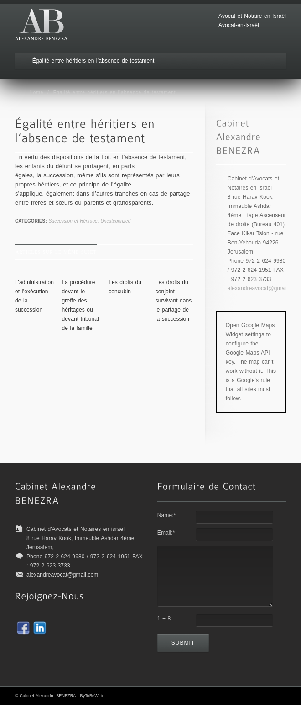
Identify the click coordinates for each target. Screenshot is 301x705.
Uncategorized (116, 220)
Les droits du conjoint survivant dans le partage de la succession (174, 300)
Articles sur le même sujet (56, 251)
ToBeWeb (94, 696)
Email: (166, 533)
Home (37, 92)
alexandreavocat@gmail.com (263, 288)
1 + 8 (164, 618)
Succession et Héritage (73, 220)
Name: (166, 515)
